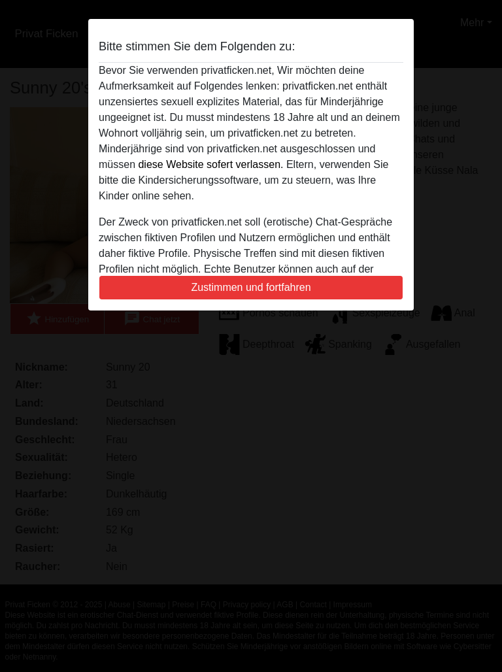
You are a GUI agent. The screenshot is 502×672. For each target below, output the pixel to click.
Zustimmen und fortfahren (250, 287)
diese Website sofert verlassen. (210, 164)
